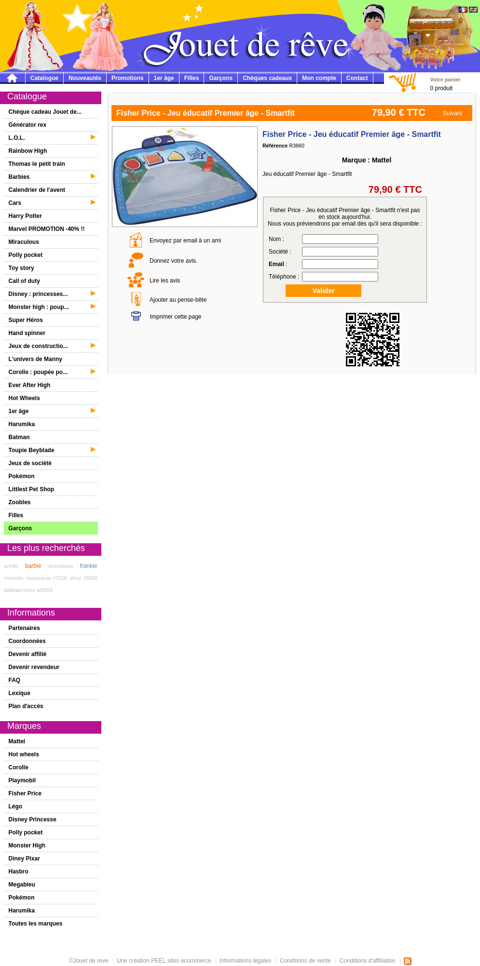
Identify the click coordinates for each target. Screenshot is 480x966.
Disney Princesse (32, 819)
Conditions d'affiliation (368, 960)
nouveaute (38, 578)
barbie (33, 566)
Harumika (22, 424)
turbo (29, 590)
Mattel (17, 741)
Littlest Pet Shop (32, 489)
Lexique (19, 693)
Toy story (21, 268)
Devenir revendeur (34, 667)
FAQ (15, 680)
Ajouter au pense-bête (178, 299)
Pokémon (22, 476)
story (76, 578)
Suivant (452, 113)
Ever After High (30, 385)
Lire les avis (165, 280)
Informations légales (245, 960)
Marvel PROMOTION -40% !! (47, 229)
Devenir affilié (28, 654)
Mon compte (319, 78)
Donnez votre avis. (173, 260)
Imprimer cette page (176, 316)
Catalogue (44, 78)
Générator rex (28, 124)
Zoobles (20, 502)
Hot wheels (24, 754)
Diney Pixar (24, 858)
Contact (357, 78)
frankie (88, 566)
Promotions (127, 78)
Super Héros (26, 320)
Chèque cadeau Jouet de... (45, 111)
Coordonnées (27, 641)
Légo (16, 806)
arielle (11, 566)
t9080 (90, 578)
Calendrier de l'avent (37, 190)
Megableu (22, 884)
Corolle (18, 767)
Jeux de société (30, 463)
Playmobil (22, 780)
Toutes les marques (36, 923)
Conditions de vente (305, 960)
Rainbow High (28, 151)
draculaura (60, 566)
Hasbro (18, 871)
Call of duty (24, 281)
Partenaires (24, 628)
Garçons (221, 78)
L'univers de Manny (36, 359)
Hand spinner (27, 333)
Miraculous (24, 242)
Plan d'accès (26, 706)
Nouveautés (85, 78)
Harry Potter (25, 216)
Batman (19, 437)
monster (14, 578)
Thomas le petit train (37, 164)
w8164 (44, 590)
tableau (13, 590)
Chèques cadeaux (267, 78)
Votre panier (445, 79)
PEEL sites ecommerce (181, 960)
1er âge (164, 78)
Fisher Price (25, 793)
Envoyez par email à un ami (185, 240)
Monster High (27, 845)
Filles (191, 78)
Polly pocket (26, 255)
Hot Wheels (24, 398)
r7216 (60, 578)
